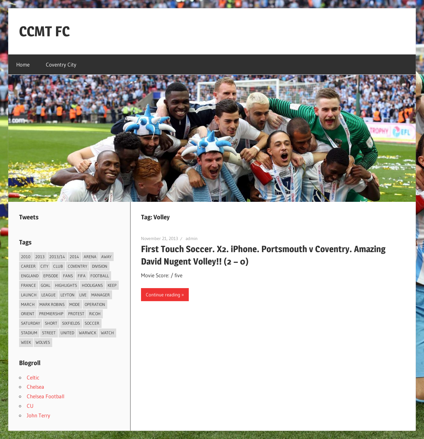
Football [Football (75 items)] (99, 275)
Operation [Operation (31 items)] (95, 304)
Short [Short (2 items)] (51, 323)
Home (23, 64)
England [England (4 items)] (30, 275)
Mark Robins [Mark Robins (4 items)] (52, 304)
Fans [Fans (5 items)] (68, 275)
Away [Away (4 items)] (106, 256)
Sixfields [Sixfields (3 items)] (71, 323)
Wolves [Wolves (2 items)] (43, 342)
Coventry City (61, 64)
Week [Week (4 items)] (26, 342)
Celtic (33, 377)
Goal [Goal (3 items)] (45, 285)
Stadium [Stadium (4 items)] (29, 332)
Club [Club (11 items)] (58, 266)
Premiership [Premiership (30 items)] (51, 313)
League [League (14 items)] (48, 294)
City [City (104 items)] (44, 266)
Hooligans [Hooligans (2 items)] (92, 285)
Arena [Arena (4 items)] (90, 256)
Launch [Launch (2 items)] (29, 294)
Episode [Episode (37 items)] (50, 275)
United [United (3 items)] (67, 332)
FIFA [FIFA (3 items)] (82, 275)
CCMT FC (44, 31)
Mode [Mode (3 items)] (74, 304)
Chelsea (35, 386)
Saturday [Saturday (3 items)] (30, 323)
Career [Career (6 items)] (28, 266)
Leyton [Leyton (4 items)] (67, 294)
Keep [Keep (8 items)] (112, 285)
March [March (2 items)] (28, 304)
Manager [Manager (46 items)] (100, 294)
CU (30, 405)
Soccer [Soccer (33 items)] (92, 323)
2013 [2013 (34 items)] (40, 256)
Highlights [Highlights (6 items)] (66, 285)
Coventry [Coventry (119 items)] (77, 266)
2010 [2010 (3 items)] (26, 256)
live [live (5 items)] (83, 294)
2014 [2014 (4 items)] (74, 256)
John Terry (38, 415)
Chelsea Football (45, 396)
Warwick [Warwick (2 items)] (87, 332)
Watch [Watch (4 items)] (107, 332)
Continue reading (163, 295)
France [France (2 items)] (28, 285)
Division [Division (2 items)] (99, 266)
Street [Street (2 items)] (49, 332)
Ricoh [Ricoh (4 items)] (95, 313)
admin (192, 238)
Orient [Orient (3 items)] (27, 313)
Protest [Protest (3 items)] (76, 313)
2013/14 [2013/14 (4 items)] (57, 256)
